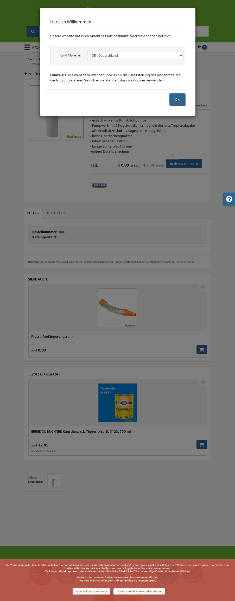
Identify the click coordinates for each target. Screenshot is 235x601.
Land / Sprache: (70, 55)
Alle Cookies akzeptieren (91, 591)
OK (177, 99)
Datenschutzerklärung (144, 577)
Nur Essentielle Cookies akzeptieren (139, 591)
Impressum (148, 580)
